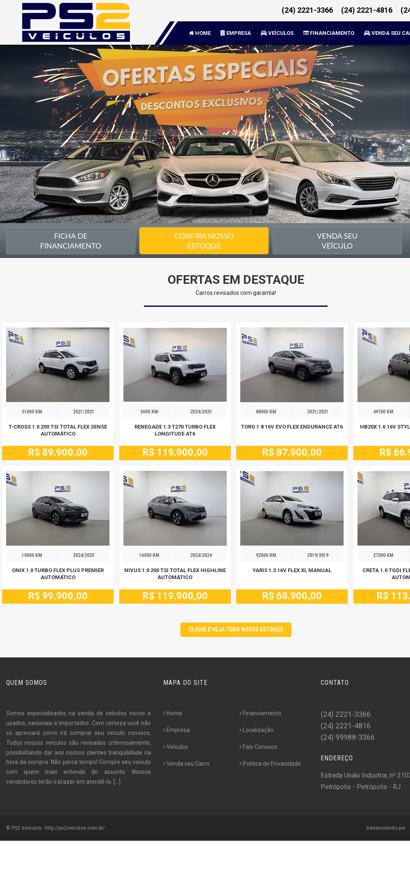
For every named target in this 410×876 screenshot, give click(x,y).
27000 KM (383, 555)
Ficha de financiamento (70, 240)
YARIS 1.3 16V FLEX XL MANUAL (292, 570)
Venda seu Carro (186, 763)
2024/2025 (201, 412)
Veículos (277, 33)
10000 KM (32, 555)
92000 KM (266, 555)
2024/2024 (201, 555)
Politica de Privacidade (270, 763)
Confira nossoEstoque (204, 240)
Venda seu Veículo (337, 240)
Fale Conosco (258, 747)
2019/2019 (317, 555)
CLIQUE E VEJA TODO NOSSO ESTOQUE (236, 629)
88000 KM (266, 412)
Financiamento (328, 33)
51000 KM (32, 412)
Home (200, 33)
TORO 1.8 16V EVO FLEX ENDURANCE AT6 (292, 427)
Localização (256, 730)
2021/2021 (83, 412)
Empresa (236, 33)
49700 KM (383, 412)
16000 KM (149, 555)
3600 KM (149, 412)
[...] (117, 781)
